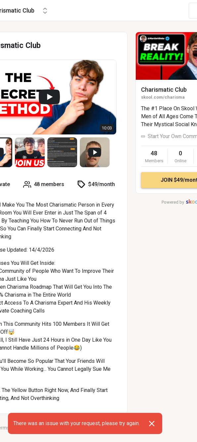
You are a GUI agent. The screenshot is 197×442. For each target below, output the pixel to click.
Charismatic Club (164, 89)
